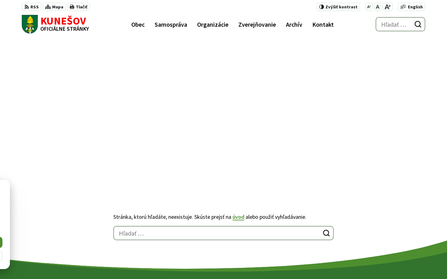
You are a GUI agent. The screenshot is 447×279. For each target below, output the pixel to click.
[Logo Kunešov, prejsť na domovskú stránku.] (55, 24)
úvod (238, 72)
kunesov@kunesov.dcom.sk (334, 234)
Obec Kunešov (182, 262)
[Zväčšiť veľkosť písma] (387, 6)
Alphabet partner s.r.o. (102, 262)
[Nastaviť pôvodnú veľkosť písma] (377, 6)
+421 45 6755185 (321, 226)
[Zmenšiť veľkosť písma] (369, 6)
